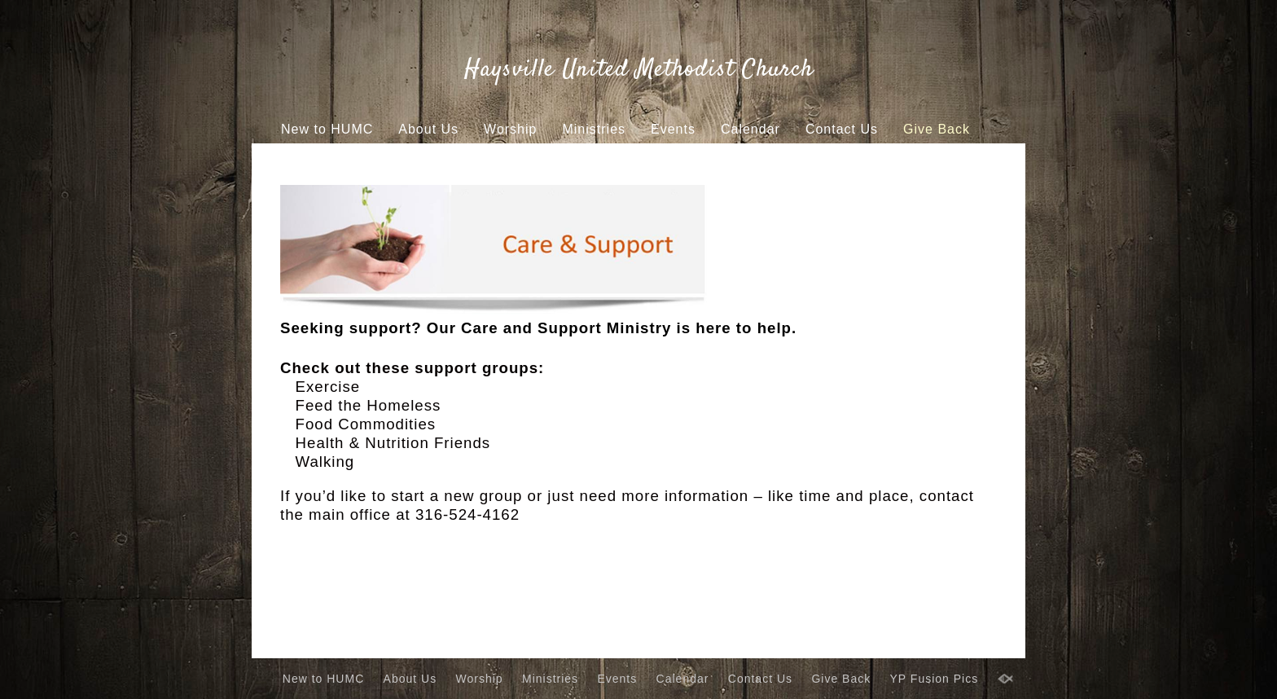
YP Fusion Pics (612, 160)
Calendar (750, 129)
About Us (428, 129)
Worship (510, 129)
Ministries (593, 129)
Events (673, 129)
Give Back (936, 129)
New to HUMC (327, 129)
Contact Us (841, 129)
